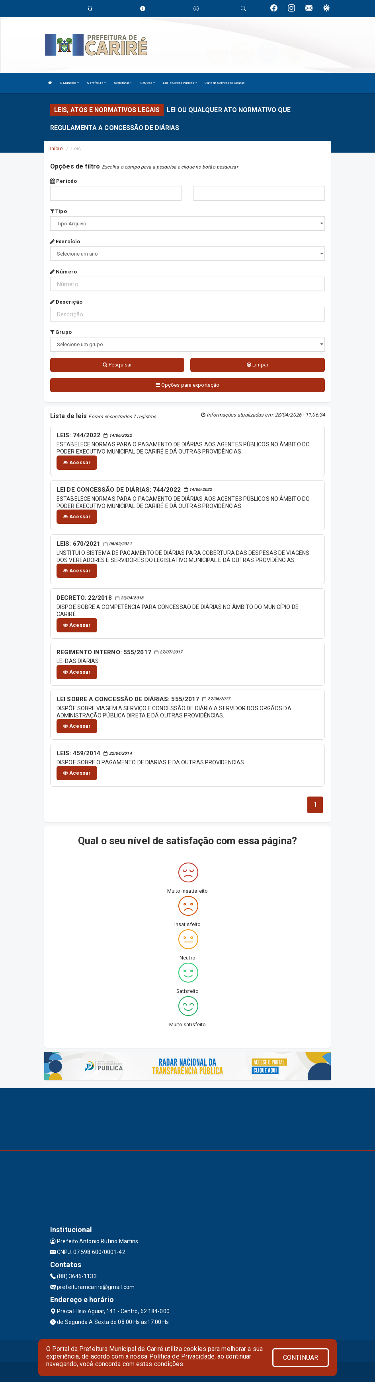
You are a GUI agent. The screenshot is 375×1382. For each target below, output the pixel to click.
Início (56, 148)
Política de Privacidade (182, 1356)
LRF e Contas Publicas (180, 83)
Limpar (258, 365)
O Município (69, 83)
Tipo (58, 211)
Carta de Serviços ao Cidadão (224, 83)
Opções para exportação (187, 385)
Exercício (65, 241)
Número (63, 272)
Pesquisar (117, 365)
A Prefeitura (96, 83)
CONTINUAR (300, 1357)
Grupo (61, 332)
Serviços (147, 83)
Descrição (66, 302)
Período (63, 181)
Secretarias (123, 83)
